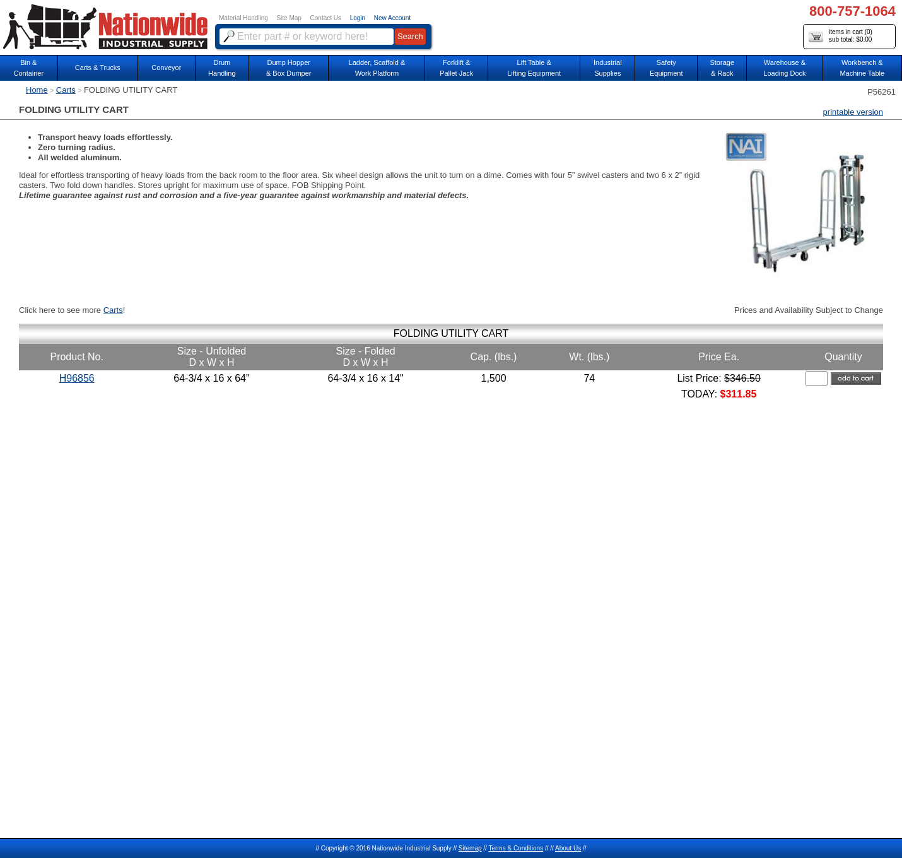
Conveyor (166, 67)
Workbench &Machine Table (862, 68)
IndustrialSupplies (608, 68)
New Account (392, 18)
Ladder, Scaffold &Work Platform (377, 68)
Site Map (288, 18)
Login (357, 18)
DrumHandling (221, 68)
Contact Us (325, 18)
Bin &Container (28, 68)
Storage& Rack (722, 68)
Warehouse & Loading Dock (784, 68)
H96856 (77, 378)
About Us (568, 848)
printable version (853, 112)
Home (37, 90)
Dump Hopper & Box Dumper (289, 68)
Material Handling (243, 18)
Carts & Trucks (97, 67)
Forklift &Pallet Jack (456, 68)
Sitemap (470, 848)
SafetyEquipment (666, 68)
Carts (66, 90)
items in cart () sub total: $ (840, 36)
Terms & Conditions (515, 848)
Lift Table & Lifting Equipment (534, 68)
